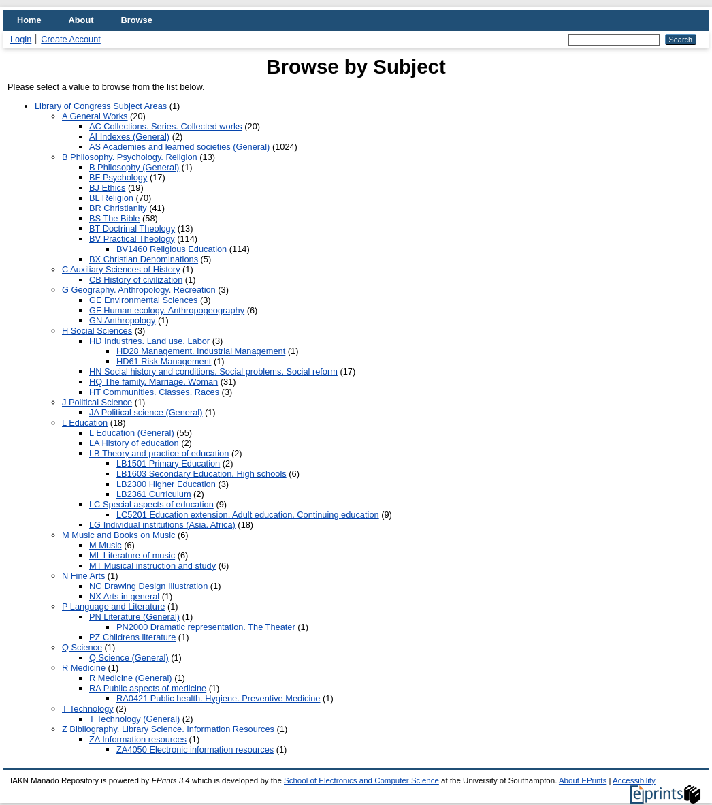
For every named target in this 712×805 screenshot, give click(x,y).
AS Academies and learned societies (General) (179, 147)
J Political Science (97, 402)
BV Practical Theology (132, 239)
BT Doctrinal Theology (132, 228)
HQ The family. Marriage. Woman (153, 382)
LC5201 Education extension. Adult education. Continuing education (247, 514)
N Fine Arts (83, 576)
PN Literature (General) (134, 617)
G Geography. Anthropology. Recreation (139, 290)
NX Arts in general (124, 596)
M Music (105, 545)
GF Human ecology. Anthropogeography (166, 310)
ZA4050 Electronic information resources (195, 749)
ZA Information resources (138, 739)
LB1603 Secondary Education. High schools (201, 474)
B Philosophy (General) (134, 167)
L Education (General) (131, 433)
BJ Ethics (107, 188)
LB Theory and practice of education (159, 453)
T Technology (88, 709)
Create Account (71, 39)
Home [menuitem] (29, 20)
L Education (85, 422)
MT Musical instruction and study (152, 566)
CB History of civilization (135, 279)
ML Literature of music (132, 555)
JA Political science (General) (145, 412)
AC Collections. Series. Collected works (165, 126)
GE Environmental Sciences (143, 300)
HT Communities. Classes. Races (154, 392)
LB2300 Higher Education (166, 484)
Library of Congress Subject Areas (101, 106)
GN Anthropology (122, 320)
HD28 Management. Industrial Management (200, 351)
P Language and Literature (113, 606)
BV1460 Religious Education (171, 249)
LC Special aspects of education (151, 504)
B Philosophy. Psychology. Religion (129, 157)
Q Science (82, 647)
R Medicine (84, 668)
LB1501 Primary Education (168, 463)
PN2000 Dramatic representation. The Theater (205, 627)
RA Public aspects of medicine (147, 688)
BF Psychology (118, 177)
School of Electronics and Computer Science (361, 780)
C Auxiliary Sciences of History (121, 269)
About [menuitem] (81, 20)
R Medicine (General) (130, 678)
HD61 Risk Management (163, 361)
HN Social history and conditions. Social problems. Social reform (213, 371)
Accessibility (634, 780)
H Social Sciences (97, 331)
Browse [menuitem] (136, 20)
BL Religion (111, 198)
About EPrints (582, 780)
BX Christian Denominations (143, 259)
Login (20, 39)
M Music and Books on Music (118, 535)
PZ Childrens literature (132, 637)
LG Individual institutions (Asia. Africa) (162, 525)
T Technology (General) (134, 719)
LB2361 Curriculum (153, 494)
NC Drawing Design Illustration (148, 586)
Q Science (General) (129, 657)
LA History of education (134, 443)
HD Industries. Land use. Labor (149, 341)
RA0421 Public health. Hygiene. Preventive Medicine (218, 698)
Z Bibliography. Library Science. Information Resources (168, 729)
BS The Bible (114, 218)
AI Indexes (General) (129, 136)
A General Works (95, 116)
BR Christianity (118, 208)
